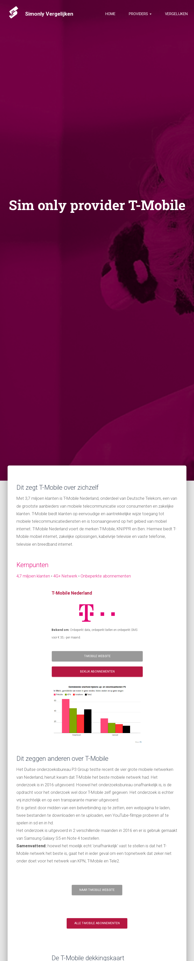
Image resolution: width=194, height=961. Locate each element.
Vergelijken (176, 16)
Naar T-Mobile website (97, 890)
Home (110, 16)
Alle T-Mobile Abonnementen (97, 923)
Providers (140, 16)
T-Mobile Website (97, 656)
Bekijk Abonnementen (97, 671)
